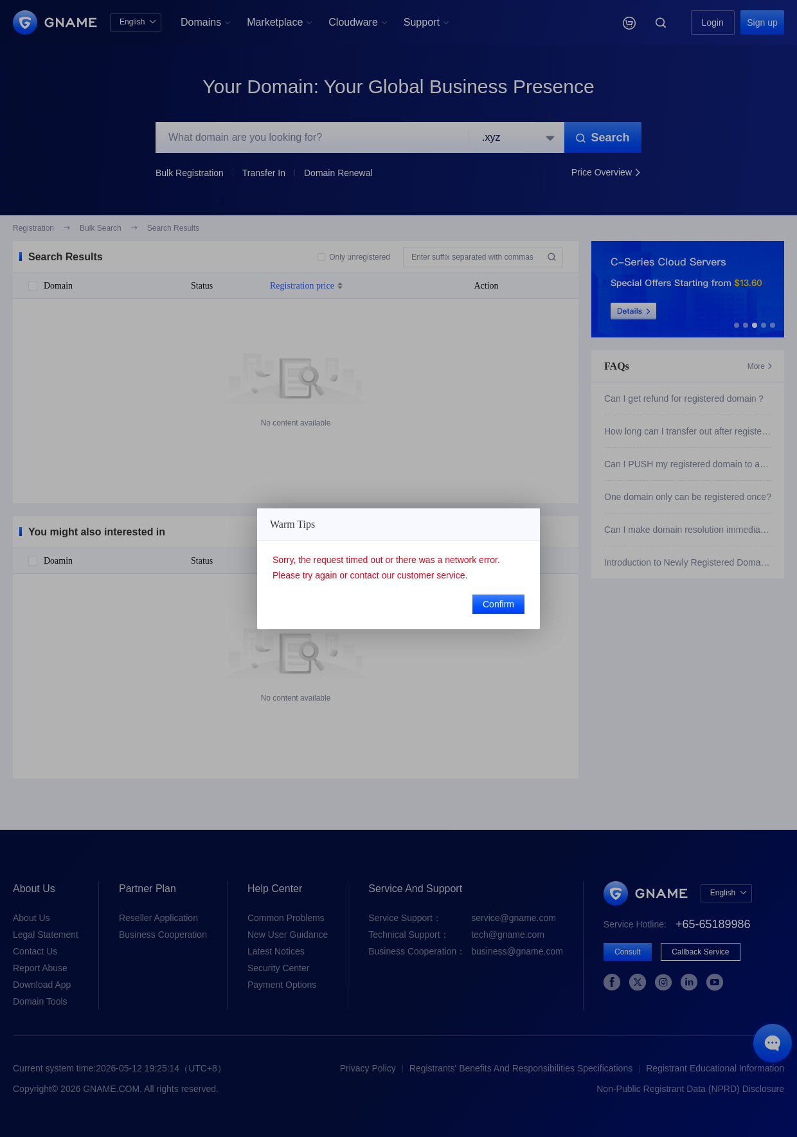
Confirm (498, 604)
